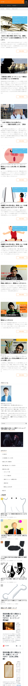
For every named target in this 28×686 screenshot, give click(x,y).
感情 (12, 33)
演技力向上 (9, 5)
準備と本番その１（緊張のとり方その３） (14, 283)
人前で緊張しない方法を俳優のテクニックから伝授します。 (14, 359)
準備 (17, 281)
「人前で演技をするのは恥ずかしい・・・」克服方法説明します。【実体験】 (13, 124)
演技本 (5, 483)
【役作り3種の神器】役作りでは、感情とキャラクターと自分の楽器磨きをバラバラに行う (14, 38)
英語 (3, 490)
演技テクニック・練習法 (20, 17)
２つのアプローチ (11, 281)
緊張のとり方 (22, 164)
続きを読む (21, 51)
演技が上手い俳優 (6, 461)
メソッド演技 (7, 475)
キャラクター (4, 33)
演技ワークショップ (11, 356)
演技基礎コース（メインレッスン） (19, 5)
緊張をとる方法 (18, 22)
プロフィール (3, 5)
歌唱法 (9, 164)
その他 (3, 454)
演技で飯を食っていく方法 (8, 465)
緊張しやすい (16, 164)
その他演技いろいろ (21, 59)
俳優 (3, 356)
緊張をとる (18, 33)
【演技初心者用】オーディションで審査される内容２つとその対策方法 (14, 78)
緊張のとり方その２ (7, 320)
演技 (12, 164)
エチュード (6, 471)
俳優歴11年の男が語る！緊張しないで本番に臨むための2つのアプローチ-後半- (14, 206)
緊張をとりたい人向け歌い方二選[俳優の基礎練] (13, 167)
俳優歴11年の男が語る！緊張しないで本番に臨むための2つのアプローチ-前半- (14, 245)
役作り (9, 33)
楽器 (15, 33)
